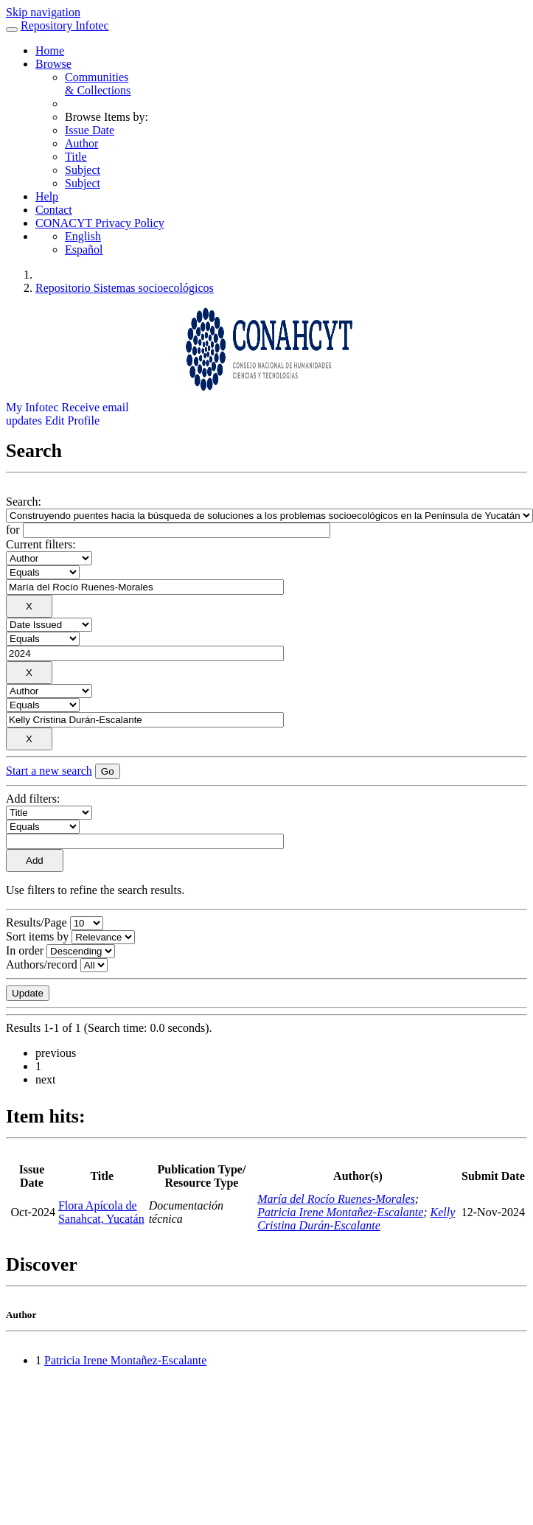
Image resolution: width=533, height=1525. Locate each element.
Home (49, 50)
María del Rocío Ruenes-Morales (336, 1199)
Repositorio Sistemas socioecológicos (124, 288)
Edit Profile (72, 420)
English (83, 236)
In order (24, 950)
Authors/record (41, 964)
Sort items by (37, 936)
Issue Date (89, 130)
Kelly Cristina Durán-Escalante (356, 1219)
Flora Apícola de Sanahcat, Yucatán (101, 1212)
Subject (82, 170)
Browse (53, 63)
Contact (53, 209)
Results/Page (36, 922)
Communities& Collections (97, 84)
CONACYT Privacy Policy (99, 223)
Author (81, 143)
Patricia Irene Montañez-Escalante (340, 1212)
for (13, 529)
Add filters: (33, 798)
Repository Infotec (65, 25)
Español (84, 249)
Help (46, 196)
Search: (23, 501)
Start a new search (49, 770)
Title (76, 156)
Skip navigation (43, 12)
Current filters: (41, 544)
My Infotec (32, 407)
